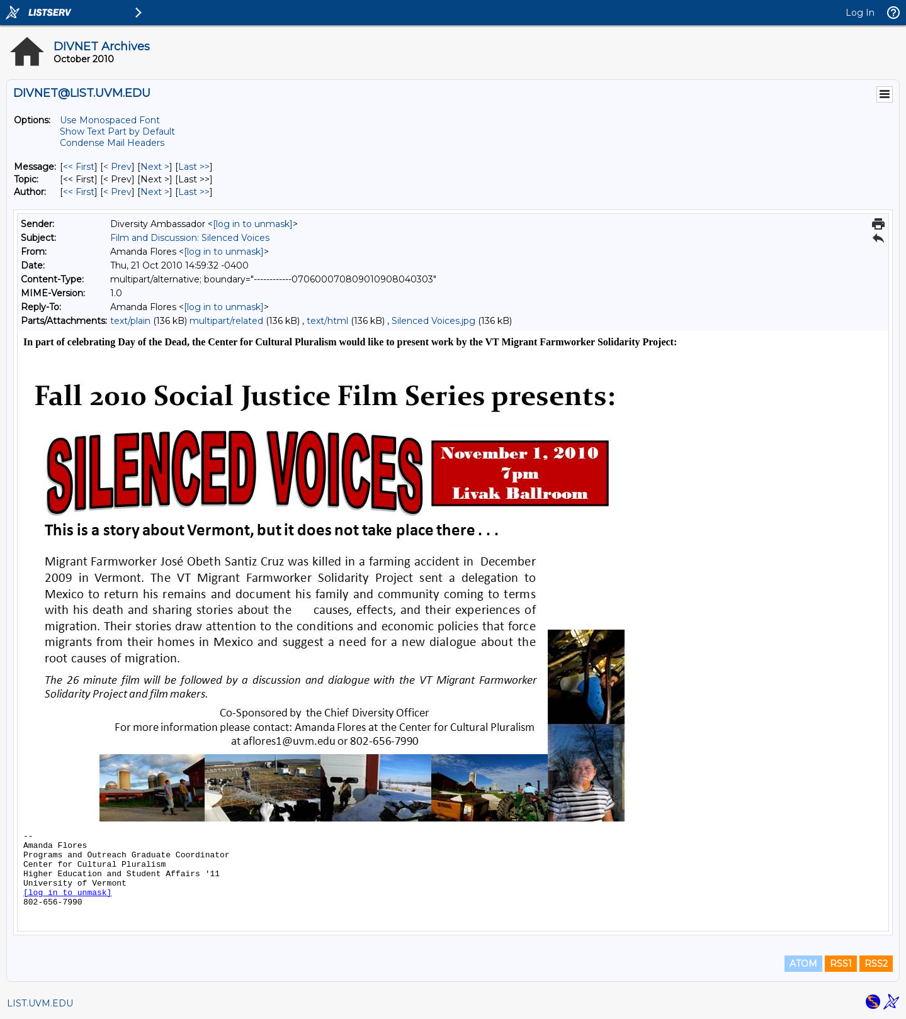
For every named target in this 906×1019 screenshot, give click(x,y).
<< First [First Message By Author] (78, 192)
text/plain (130, 320)
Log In (860, 12)
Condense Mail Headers (112, 142)
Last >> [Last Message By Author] (194, 192)
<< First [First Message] (78, 166)
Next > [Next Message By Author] (154, 192)
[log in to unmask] (253, 224)
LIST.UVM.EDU (40, 1003)
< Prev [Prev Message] (117, 166)
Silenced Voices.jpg (433, 320)
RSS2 (876, 963)
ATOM (803, 963)
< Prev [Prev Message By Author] (117, 192)
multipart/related (226, 320)
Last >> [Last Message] (194, 166)
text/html (327, 320)
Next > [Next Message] (154, 166)
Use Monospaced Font (110, 120)
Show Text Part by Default (117, 131)
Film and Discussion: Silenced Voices (189, 237)
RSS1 (841, 963)
